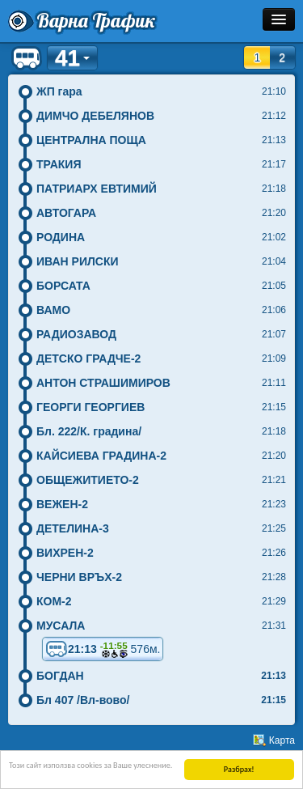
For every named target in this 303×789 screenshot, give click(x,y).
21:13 (102, 649)
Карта (282, 740)
